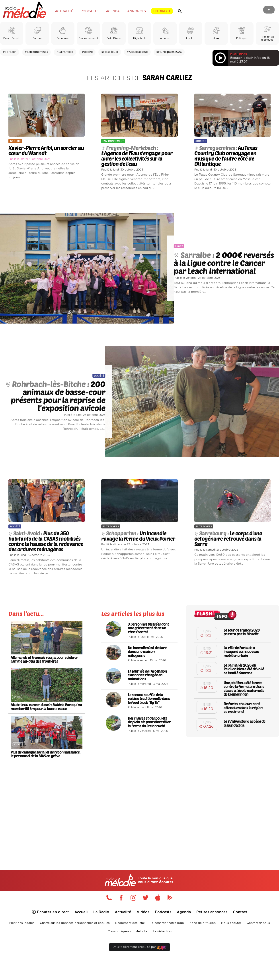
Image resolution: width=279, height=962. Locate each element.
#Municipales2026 (169, 52)
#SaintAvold (65, 52)
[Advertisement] (140, 813)
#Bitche (87, 52)
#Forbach (9, 52)
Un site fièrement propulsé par (139, 948)
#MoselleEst (109, 52)
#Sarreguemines (36, 52)
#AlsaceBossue (137, 52)
